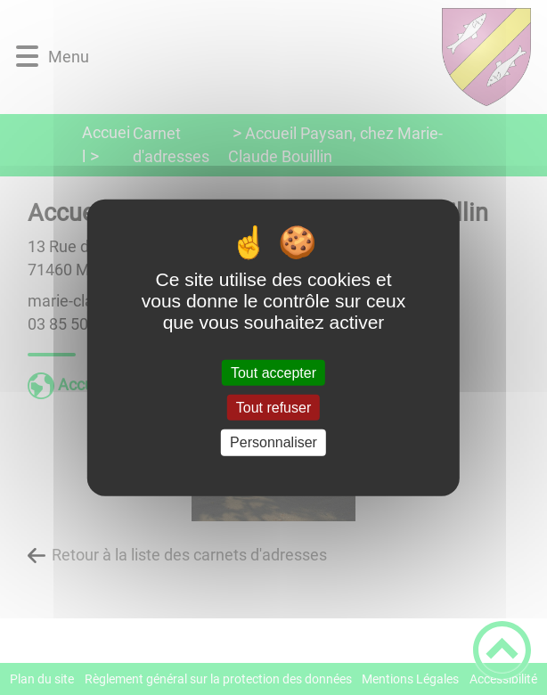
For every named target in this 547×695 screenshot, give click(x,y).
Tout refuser (273, 407)
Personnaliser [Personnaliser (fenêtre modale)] (273, 442)
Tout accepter (273, 372)
